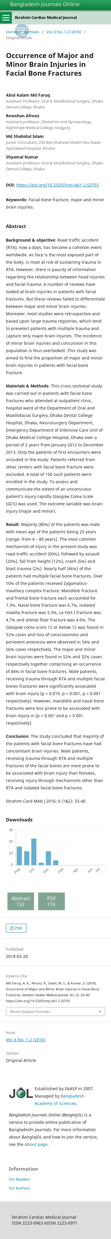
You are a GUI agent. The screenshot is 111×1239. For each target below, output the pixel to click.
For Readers (19, 1179)
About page (36, 1144)
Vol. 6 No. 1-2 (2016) (63, 31)
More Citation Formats (30, 1011)
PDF (18, 928)
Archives (31, 31)
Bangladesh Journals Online (45, 4)
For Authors (19, 1188)
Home (11, 31)
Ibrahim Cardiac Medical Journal (46, 17)
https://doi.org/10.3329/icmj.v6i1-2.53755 (57, 185)
